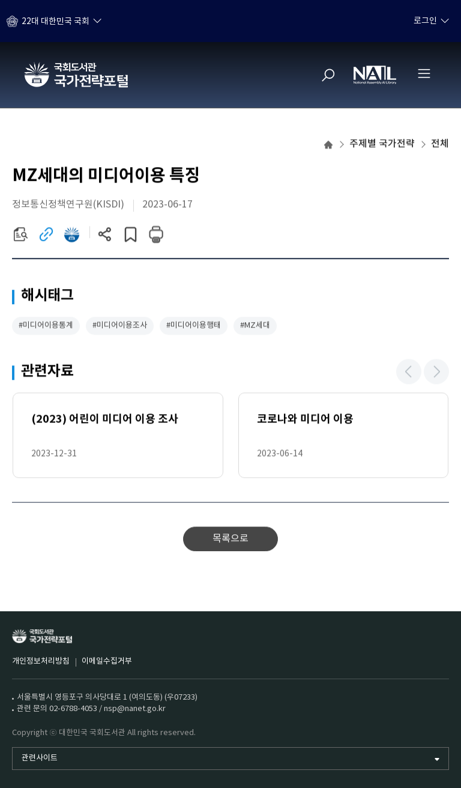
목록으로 (230, 539)
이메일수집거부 (107, 661)
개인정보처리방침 (41, 661)
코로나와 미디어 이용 (305, 420)
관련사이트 (40, 758)
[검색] (328, 75)
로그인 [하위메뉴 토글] (425, 21)
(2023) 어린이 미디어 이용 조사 (104, 420)
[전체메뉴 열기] (424, 73)
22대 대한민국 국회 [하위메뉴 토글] (55, 21)
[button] (408, 372)
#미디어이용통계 (46, 326)
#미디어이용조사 (119, 326)
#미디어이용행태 (193, 326)
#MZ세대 (255, 326)
